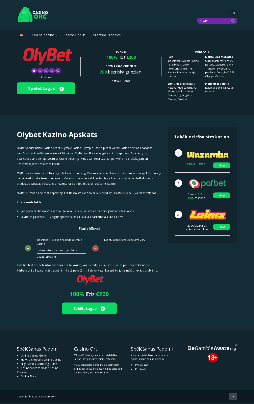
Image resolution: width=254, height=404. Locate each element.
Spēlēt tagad (46, 89)
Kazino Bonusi (75, 36)
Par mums (141, 366)
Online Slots (28, 377)
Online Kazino (43, 36)
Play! (222, 166)
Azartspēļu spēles (107, 36)
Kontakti (140, 370)
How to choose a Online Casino (41, 361)
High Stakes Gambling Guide (39, 365)
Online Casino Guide (34, 357)
